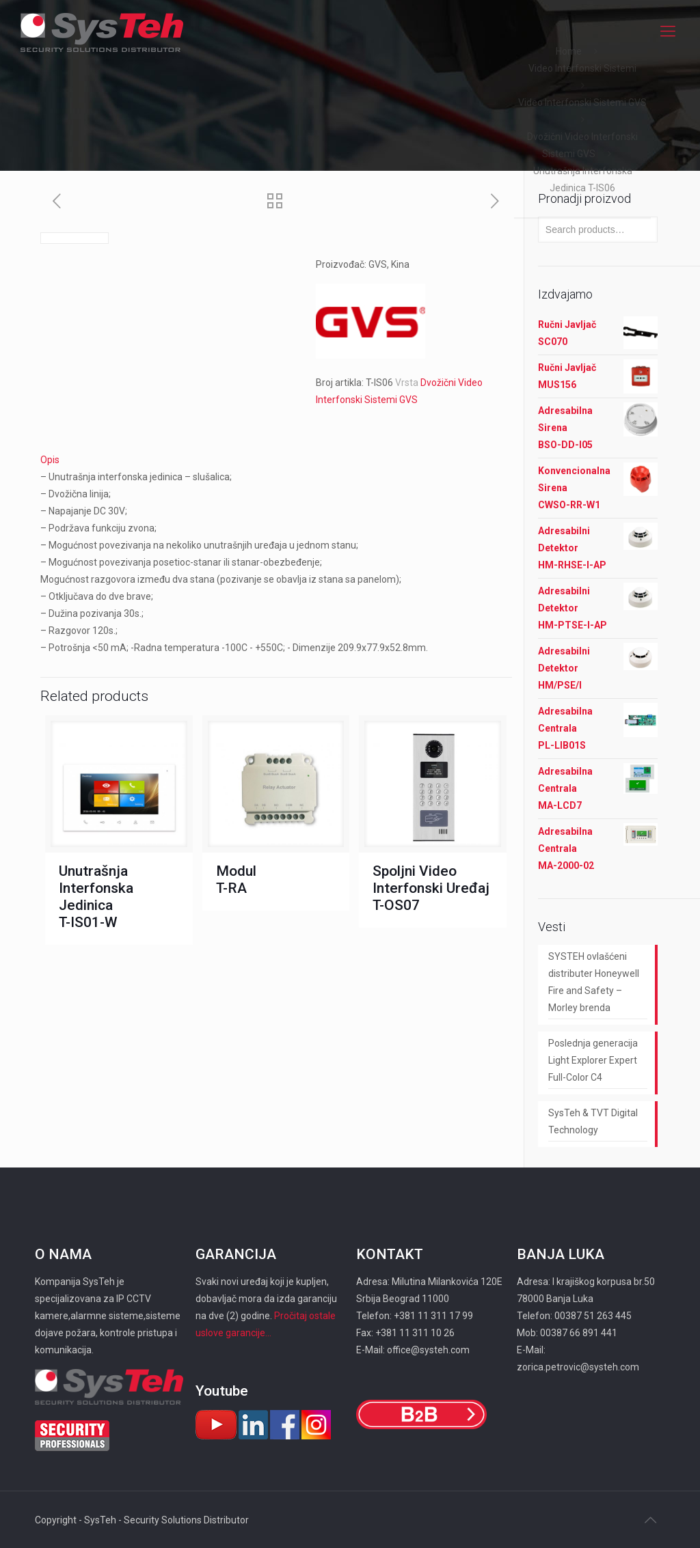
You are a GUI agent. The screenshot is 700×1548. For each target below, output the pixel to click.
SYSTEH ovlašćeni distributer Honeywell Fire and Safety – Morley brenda (593, 982)
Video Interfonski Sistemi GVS (582, 102)
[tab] (276, 460)
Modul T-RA (236, 879)
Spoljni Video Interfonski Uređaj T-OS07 (431, 888)
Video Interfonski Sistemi (582, 68)
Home (569, 51)
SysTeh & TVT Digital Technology (593, 1121)
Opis (49, 459)
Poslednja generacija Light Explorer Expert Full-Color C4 (593, 1060)
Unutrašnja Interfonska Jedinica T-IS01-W (96, 896)
